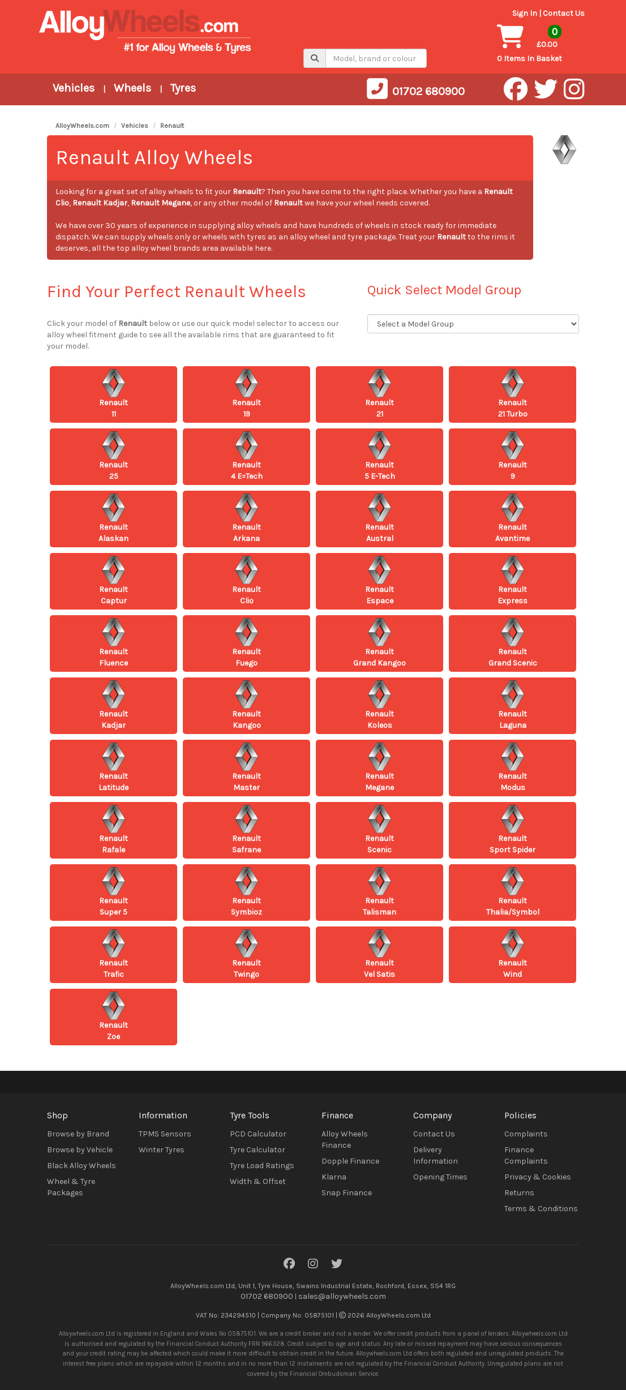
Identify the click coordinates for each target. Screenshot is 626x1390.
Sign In (524, 13)
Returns (519, 1193)
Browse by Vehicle (80, 1150)
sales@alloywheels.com (342, 1296)
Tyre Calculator (257, 1150)
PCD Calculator (258, 1134)
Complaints (526, 1134)
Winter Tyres (162, 1150)
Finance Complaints (526, 1155)
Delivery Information (435, 1155)
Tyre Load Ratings (262, 1165)
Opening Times (440, 1177)
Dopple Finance (350, 1161)
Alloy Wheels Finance (344, 1139)
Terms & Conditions (541, 1208)
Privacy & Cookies (537, 1177)
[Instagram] (313, 1264)
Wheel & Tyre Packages (71, 1187)
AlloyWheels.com (82, 126)
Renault (172, 126)
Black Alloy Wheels (81, 1165)
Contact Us (564, 13)
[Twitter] (336, 1264)
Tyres (183, 88)
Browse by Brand (78, 1134)
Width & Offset (258, 1181)
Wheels (132, 88)
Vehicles (74, 88)
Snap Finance (346, 1193)
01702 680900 (267, 1296)
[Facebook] (289, 1264)
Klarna (333, 1177)
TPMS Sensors (165, 1134)
